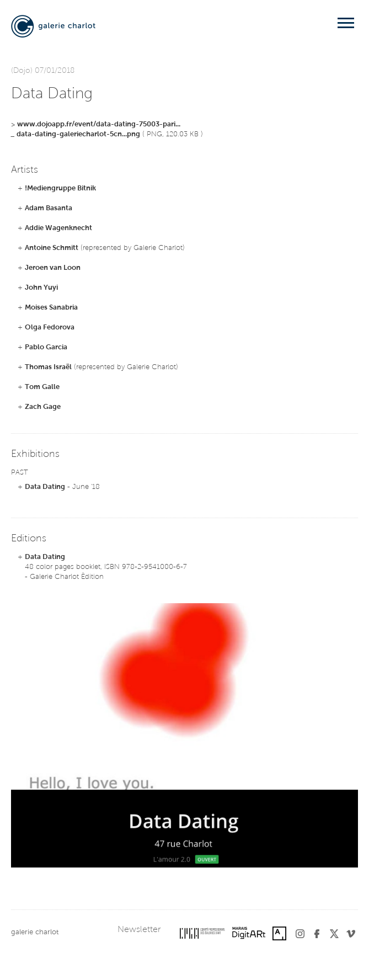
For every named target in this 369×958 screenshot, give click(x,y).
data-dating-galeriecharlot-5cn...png (78, 134)
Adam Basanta (48, 208)
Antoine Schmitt (51, 248)
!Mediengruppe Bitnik (60, 188)
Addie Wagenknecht (58, 228)
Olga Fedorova (49, 327)
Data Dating (45, 487)
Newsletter (139, 929)
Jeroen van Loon (53, 268)
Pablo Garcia (46, 347)
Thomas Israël (48, 367)
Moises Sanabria (51, 307)
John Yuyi (41, 287)
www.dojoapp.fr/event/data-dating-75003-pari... (98, 124)
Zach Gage (43, 407)
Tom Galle (42, 387)
